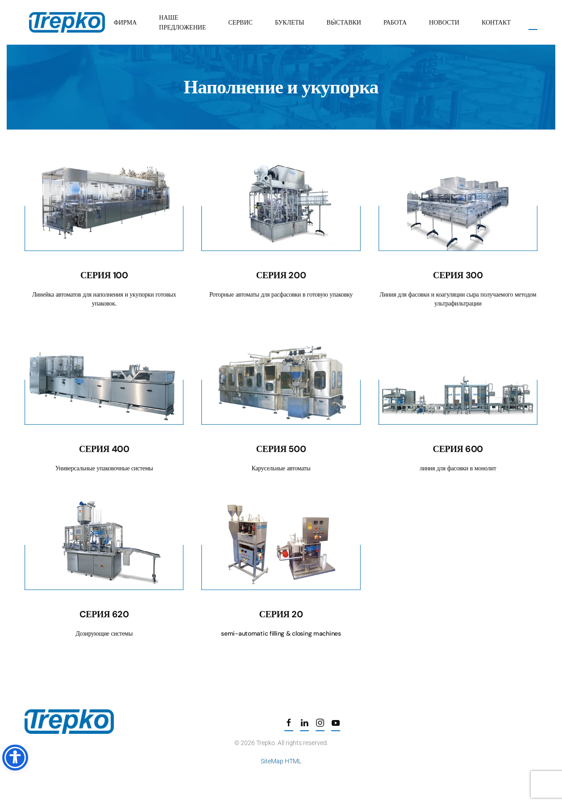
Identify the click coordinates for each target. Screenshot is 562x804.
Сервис (240, 22)
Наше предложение (182, 22)
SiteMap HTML (280, 761)
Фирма (125, 22)
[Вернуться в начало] (67, 22)
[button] (533, 22)
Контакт (496, 22)
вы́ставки (344, 22)
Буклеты (289, 22)
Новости (444, 22)
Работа (395, 22)
